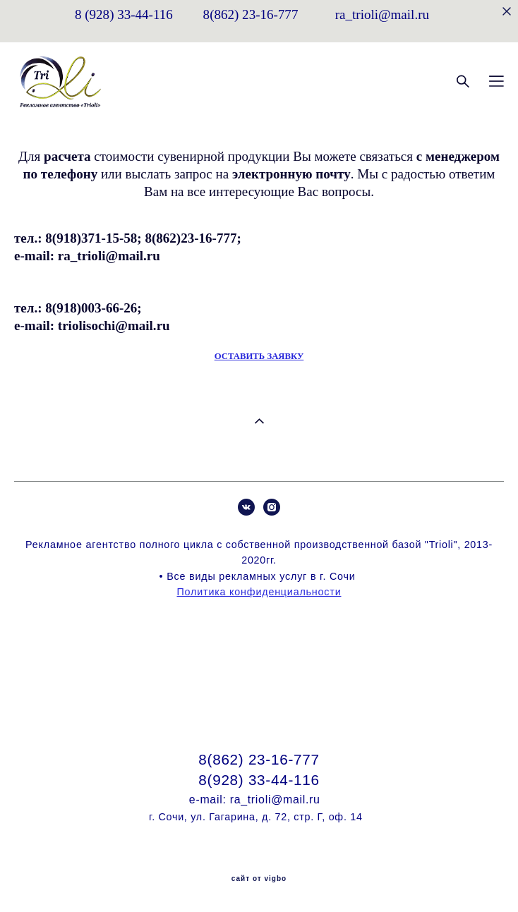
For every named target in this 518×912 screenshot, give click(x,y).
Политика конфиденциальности (259, 591)
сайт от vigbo (259, 878)
